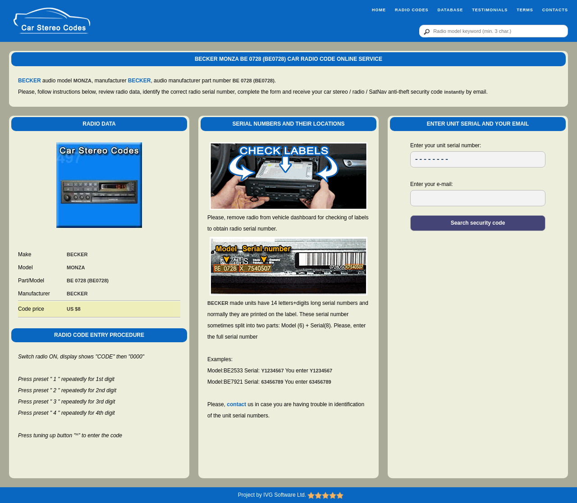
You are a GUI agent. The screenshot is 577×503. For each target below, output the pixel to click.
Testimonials (490, 10)
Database (450, 10)
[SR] (477, 159)
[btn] (425, 31)
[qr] (493, 31)
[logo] (51, 21)
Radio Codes (412, 10)
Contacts (555, 10)
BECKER (29, 80)
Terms (525, 10)
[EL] (477, 198)
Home (379, 10)
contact (236, 404)
